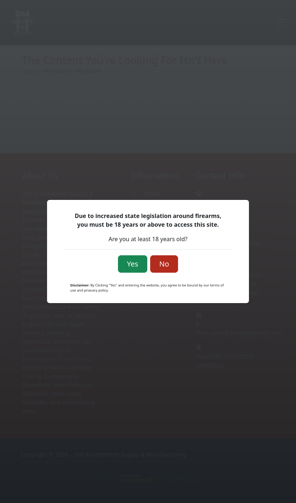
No (164, 264)
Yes (132, 264)
